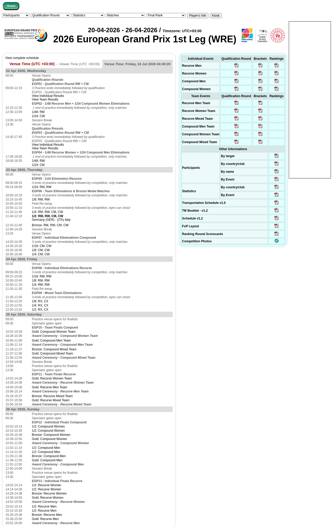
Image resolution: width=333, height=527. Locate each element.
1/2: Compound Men (46, 448)
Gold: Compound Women (49, 439)
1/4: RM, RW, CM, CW (47, 212)
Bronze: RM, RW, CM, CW (50, 225)
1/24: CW (38, 116)
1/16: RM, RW (42, 276)
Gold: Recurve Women (47, 497)
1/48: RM (38, 112)
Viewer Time (79, 64)
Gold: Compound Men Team (51, 340)
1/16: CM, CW (42, 246)
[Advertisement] (310, 99)
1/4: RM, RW (41, 284)
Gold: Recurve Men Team (49, 387)
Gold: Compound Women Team (54, 331)
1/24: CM (38, 165)
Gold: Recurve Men (45, 519)
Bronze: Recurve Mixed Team (52, 396)
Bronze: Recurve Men (47, 515)
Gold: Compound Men (47, 460)
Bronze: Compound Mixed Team (54, 349)
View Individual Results (48, 96)
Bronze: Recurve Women (49, 493)
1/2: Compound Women (48, 426)
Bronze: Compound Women (51, 435)
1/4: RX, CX (40, 305)
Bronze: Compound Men (49, 456)
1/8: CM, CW (41, 250)
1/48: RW (38, 161)
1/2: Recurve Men (44, 506)
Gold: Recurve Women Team (52, 378)
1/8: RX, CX (40, 301)
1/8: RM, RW (41, 199)
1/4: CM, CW (41, 254)
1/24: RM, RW (42, 187)
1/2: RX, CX (40, 309)
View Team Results (45, 99)
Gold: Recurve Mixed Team (51, 400)
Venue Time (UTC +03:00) (32, 64)
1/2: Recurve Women (46, 485)
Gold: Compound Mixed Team (52, 353)
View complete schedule (22, 58)
